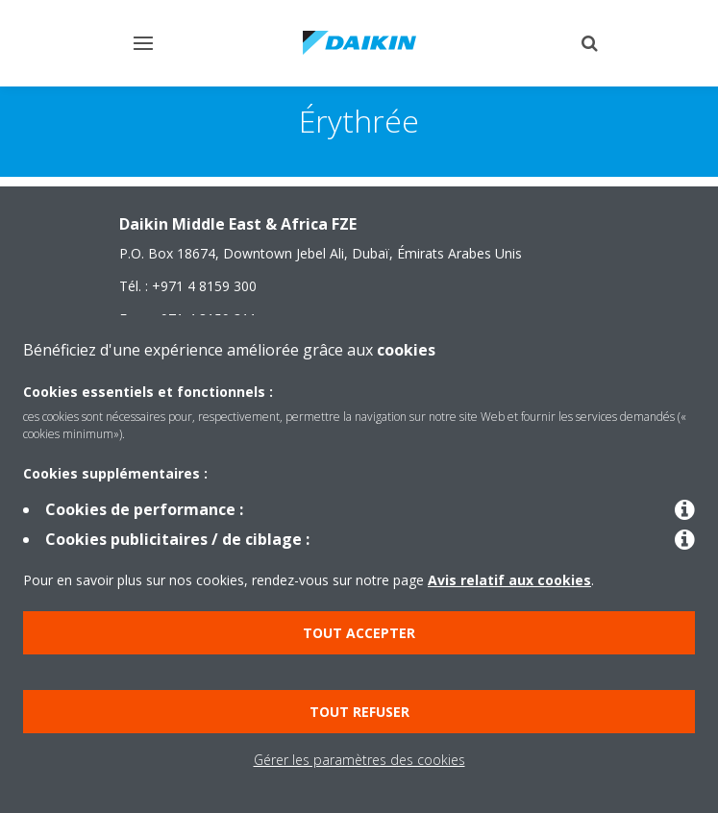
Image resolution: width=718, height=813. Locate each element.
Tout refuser (359, 711)
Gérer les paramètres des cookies (359, 760)
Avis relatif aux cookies (509, 580)
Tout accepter (359, 633)
